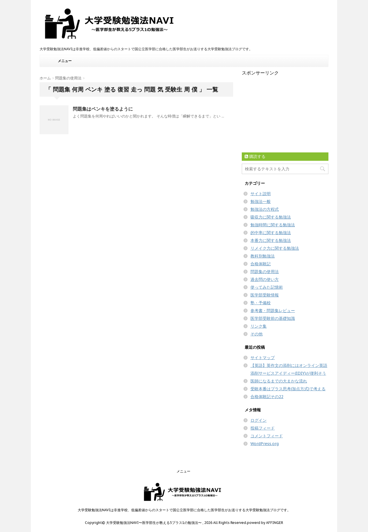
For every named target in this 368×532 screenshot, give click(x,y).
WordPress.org (264, 443)
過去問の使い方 (264, 279)
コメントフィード (266, 435)
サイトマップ (262, 357)
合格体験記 (260, 263)
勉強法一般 (260, 201)
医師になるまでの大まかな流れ (278, 381)
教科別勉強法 (262, 256)
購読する (255, 156)
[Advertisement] (285, 112)
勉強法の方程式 (264, 209)
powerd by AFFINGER (265, 522)
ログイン (258, 420)
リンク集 (258, 326)
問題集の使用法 (264, 271)
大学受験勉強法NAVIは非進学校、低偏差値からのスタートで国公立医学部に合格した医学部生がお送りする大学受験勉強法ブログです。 (184, 510)
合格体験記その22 (266, 396)
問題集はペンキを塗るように (103, 109)
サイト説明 (260, 193)
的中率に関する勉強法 (270, 232)
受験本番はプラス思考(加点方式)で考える (288, 388)
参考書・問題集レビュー (272, 310)
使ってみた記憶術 (266, 287)
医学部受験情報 (264, 295)
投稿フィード (262, 428)
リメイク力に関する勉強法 (274, 248)
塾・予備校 (260, 302)
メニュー (65, 61)
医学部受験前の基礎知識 (272, 318)
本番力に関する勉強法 (270, 240)
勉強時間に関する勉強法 (272, 224)
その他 (256, 334)
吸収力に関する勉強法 (270, 217)
